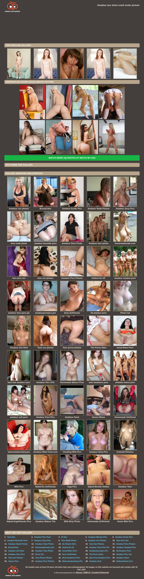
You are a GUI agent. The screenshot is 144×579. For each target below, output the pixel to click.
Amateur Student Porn (126, 547)
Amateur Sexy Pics (42, 540)
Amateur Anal (95, 561)
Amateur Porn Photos (125, 544)
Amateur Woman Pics (97, 537)
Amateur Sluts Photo (44, 544)
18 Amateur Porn (123, 551)
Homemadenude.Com (44, 547)
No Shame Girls (69, 544)
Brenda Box (13, 547)
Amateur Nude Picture (18, 544)
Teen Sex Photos (96, 544)
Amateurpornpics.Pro (98, 551)
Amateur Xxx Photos (97, 540)
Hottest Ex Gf (68, 547)
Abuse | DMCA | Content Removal (92, 572)
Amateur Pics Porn (42, 537)
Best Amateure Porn (71, 558)
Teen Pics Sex (122, 540)
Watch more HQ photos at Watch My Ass (72, 158)
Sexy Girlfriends (69, 554)
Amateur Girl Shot (16, 551)
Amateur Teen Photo (44, 551)
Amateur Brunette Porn (17, 540)
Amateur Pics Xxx (124, 554)
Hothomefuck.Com (124, 561)
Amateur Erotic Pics (124, 537)
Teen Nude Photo (68, 540)
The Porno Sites (96, 554)
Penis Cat (39, 554)
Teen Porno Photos (43, 558)
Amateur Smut (122, 558)
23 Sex (64, 537)
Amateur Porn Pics (16, 554)
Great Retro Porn (69, 551)
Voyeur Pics (13, 561)
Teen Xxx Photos (15, 558)
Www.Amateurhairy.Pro (72, 561)
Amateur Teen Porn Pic (99, 547)
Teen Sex (11, 537)
